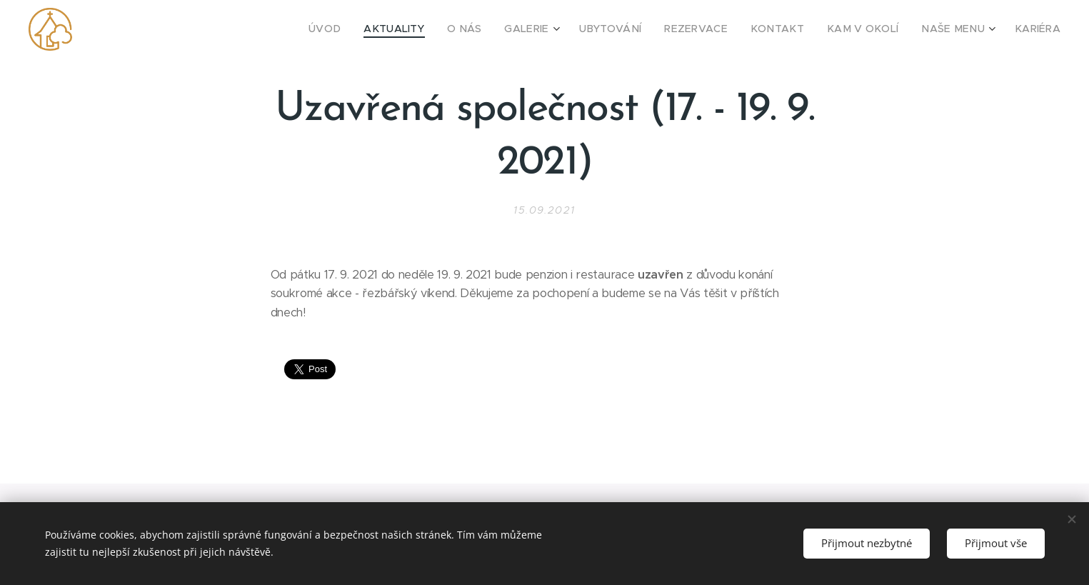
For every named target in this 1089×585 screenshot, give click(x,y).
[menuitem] (377, 29)
